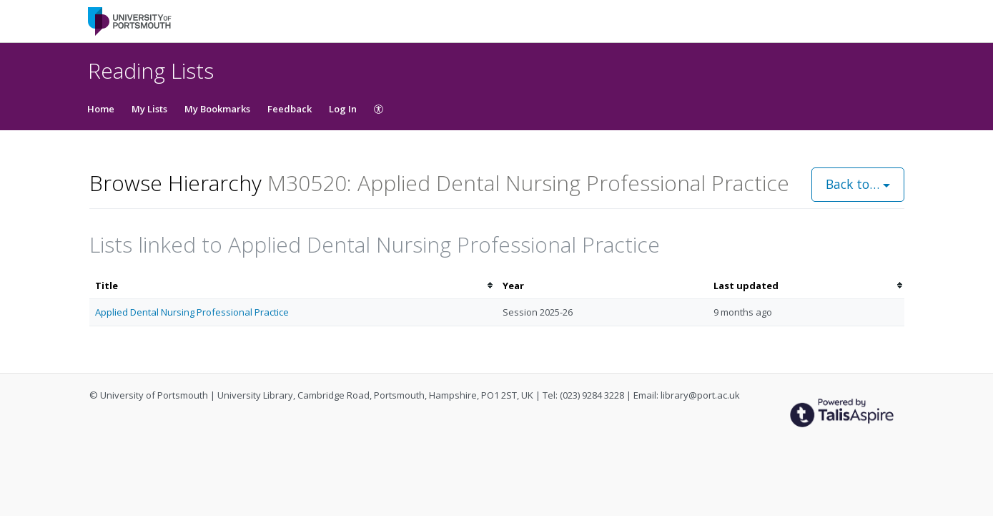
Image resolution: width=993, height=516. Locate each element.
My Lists (149, 108)
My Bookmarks (217, 108)
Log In (343, 108)
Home (100, 108)
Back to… (858, 184)
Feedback (289, 108)
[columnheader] (293, 286)
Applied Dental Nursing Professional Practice (192, 312)
